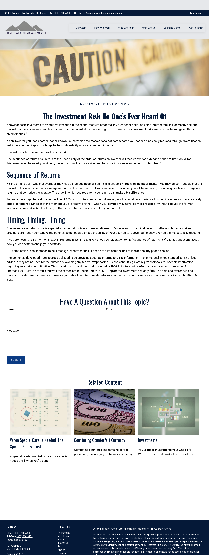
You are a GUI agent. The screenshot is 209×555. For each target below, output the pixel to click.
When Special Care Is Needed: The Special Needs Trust (36, 433)
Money (61, 540)
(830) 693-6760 (60, 3)
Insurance (63, 533)
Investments (147, 430)
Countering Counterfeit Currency (99, 430)
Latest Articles (65, 547)
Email (109, 299)
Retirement (64, 523)
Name (11, 299)
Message (13, 321)
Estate (61, 529)
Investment (64, 526)
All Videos (63, 550)
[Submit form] (16, 350)
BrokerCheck (164, 519)
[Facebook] (180, 3)
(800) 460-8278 (25, 526)
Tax (60, 536)
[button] (81, 18)
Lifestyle (62, 543)
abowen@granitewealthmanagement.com (98, 3)
